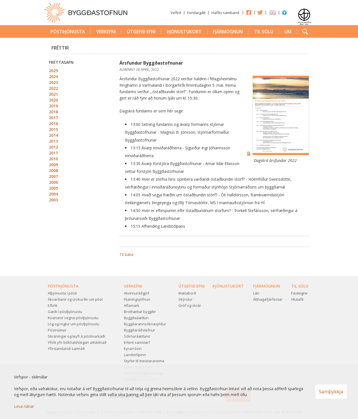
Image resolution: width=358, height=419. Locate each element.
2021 (53, 94)
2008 (53, 170)
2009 (53, 164)
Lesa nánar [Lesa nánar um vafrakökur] (24, 406)
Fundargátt (196, 12)
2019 (53, 106)
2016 (53, 123)
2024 (53, 76)
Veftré (176, 12)
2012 (53, 147)
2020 (53, 100)
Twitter (260, 12)
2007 (53, 176)
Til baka (126, 254)
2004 (53, 194)
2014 (53, 135)
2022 (53, 88)
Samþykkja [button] (331, 391)
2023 (53, 82)
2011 (53, 153)
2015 (53, 129)
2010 (53, 158)
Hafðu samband (225, 12)
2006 (53, 182)
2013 (53, 141)
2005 (53, 188)
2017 (53, 117)
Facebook (248, 12)
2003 (53, 200)
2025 (53, 70)
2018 (53, 111)
